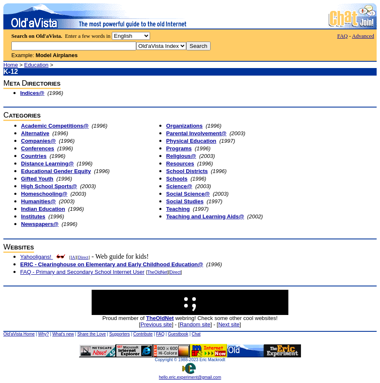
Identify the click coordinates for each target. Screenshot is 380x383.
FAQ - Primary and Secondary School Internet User (82, 272)
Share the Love (91, 334)
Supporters (119, 334)
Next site (229, 324)
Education (36, 65)
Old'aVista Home (19, 334)
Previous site (156, 324)
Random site (194, 324)
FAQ (342, 36)
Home (10, 65)
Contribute (143, 334)
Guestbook (178, 334)
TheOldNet (157, 272)
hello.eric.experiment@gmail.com (190, 375)
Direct (83, 257)
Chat (196, 334)
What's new (63, 334)
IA (73, 257)
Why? (43, 334)
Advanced (363, 36)
